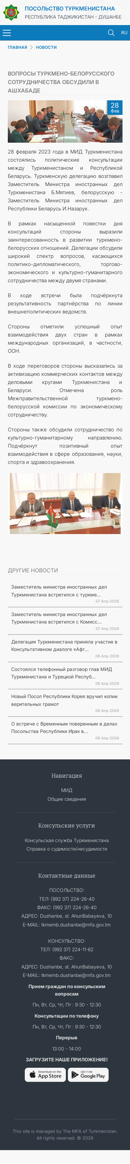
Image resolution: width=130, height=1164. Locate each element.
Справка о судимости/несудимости (66, 849)
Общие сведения (67, 799)
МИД (66, 790)
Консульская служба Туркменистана (67, 840)
